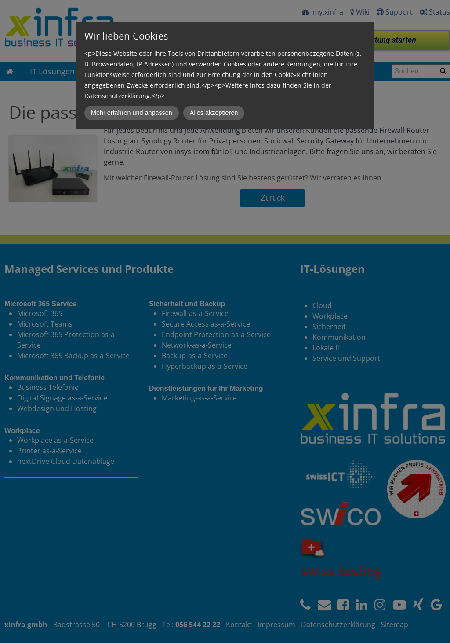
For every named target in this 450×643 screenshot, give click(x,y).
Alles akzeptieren (214, 112)
